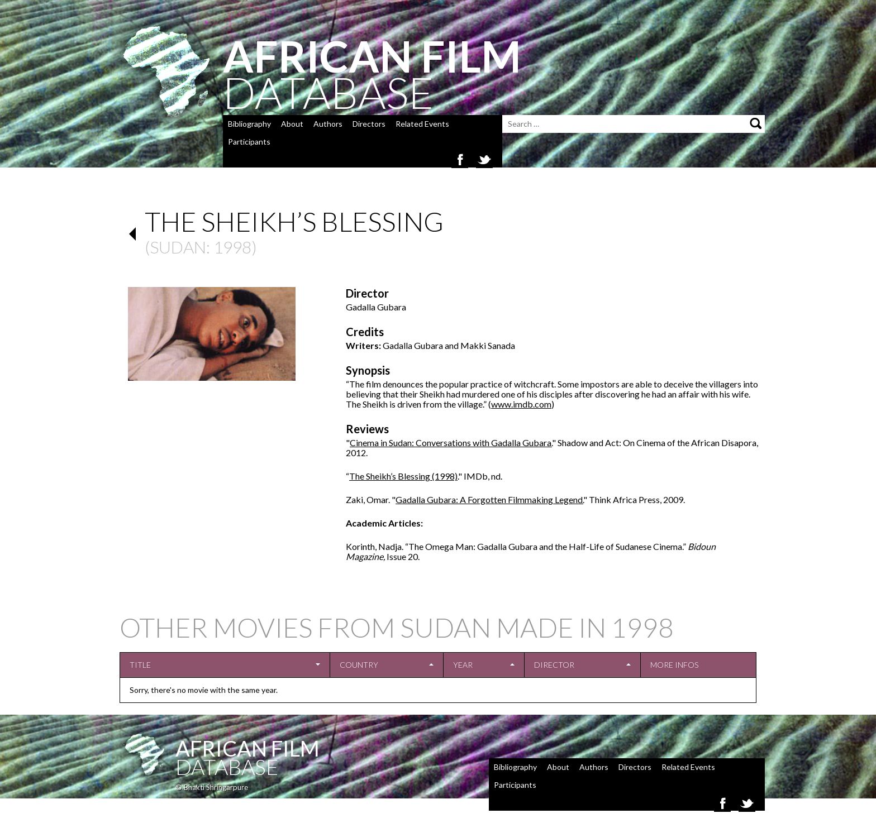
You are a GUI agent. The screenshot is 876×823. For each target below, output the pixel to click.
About (292, 123)
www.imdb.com (521, 404)
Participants (249, 141)
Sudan (178, 247)
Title (140, 664)
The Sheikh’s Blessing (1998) (403, 476)
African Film (247, 748)
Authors (327, 123)
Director (554, 664)
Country (359, 664)
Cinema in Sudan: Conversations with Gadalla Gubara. (451, 442)
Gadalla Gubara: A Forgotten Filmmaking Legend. (489, 499)
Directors (369, 123)
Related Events (422, 123)
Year (463, 664)
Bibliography (249, 123)
